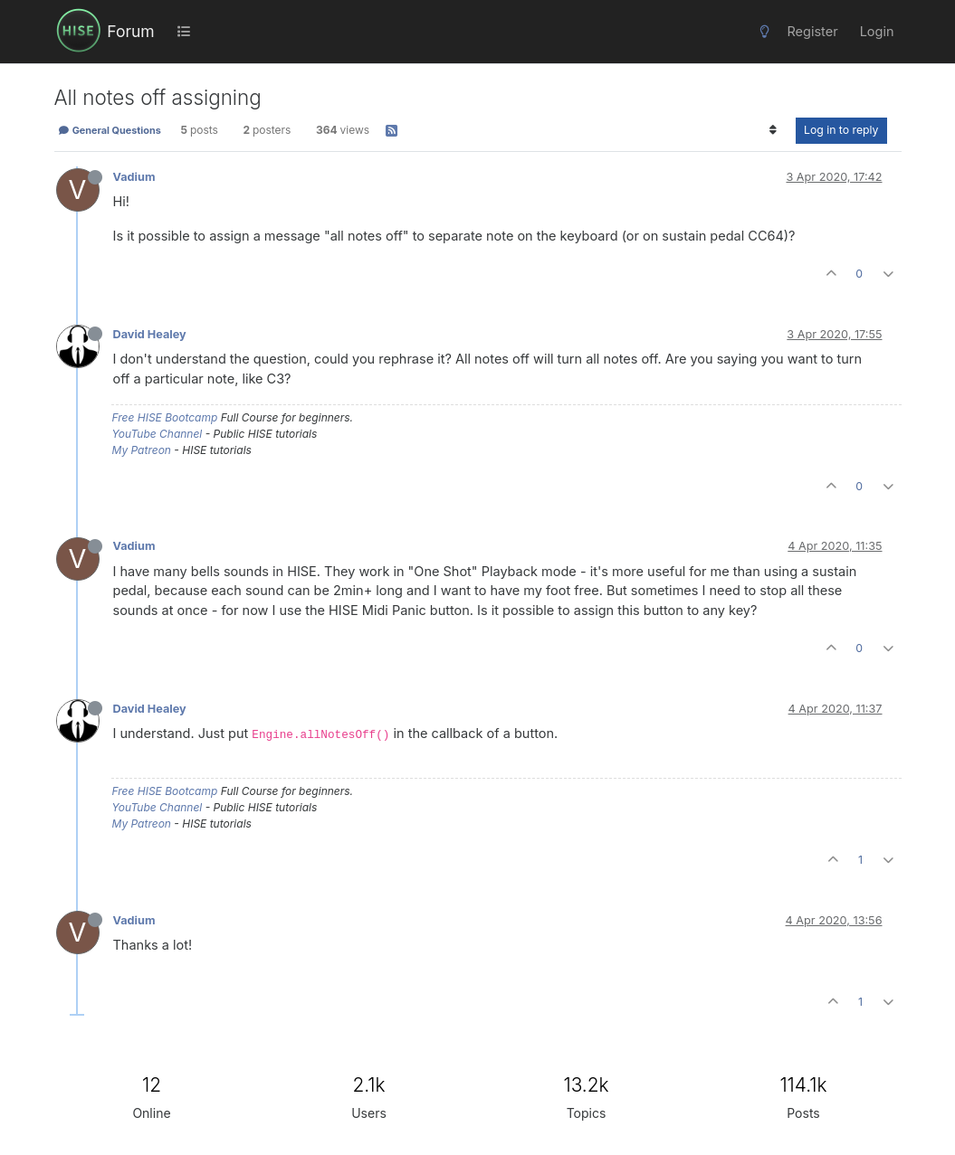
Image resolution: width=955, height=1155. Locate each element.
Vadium (134, 177)
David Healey (149, 334)
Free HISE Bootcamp (165, 417)
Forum (130, 31)
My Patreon (141, 450)
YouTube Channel (157, 433)
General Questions (109, 130)
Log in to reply (841, 130)
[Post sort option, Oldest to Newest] (773, 130)
